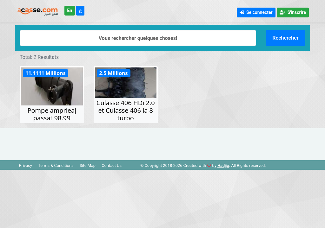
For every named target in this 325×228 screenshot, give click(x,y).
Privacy (25, 165)
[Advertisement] (162, 142)
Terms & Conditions (56, 165)
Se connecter (256, 12)
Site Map (88, 165)
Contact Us (112, 165)
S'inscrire (293, 12)
